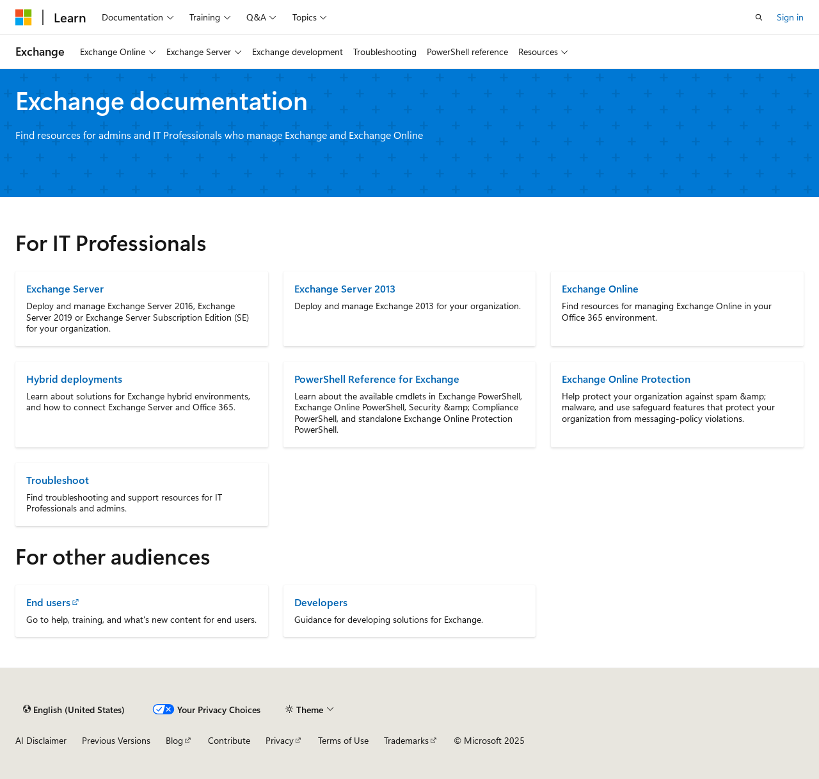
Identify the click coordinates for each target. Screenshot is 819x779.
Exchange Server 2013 (344, 288)
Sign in (790, 17)
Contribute (229, 740)
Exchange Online (600, 288)
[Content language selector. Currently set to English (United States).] (73, 709)
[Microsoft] (23, 17)
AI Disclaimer (41, 740)
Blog (174, 740)
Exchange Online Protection (626, 378)
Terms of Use (343, 740)
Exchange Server (65, 288)
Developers (320, 602)
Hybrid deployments (74, 378)
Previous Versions (116, 740)
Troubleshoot (57, 479)
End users (48, 602)
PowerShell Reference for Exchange (376, 378)
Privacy (280, 740)
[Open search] (759, 17)
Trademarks (406, 740)
